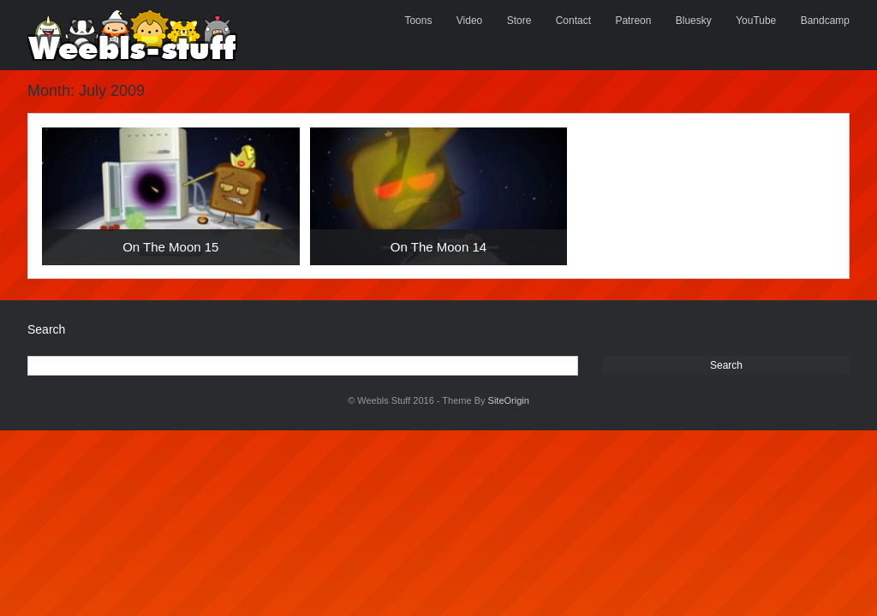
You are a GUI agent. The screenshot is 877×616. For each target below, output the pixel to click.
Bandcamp (825, 21)
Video (469, 21)
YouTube (756, 21)
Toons (418, 21)
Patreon (633, 21)
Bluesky (694, 21)
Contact (573, 21)
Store (519, 21)
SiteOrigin (508, 400)
